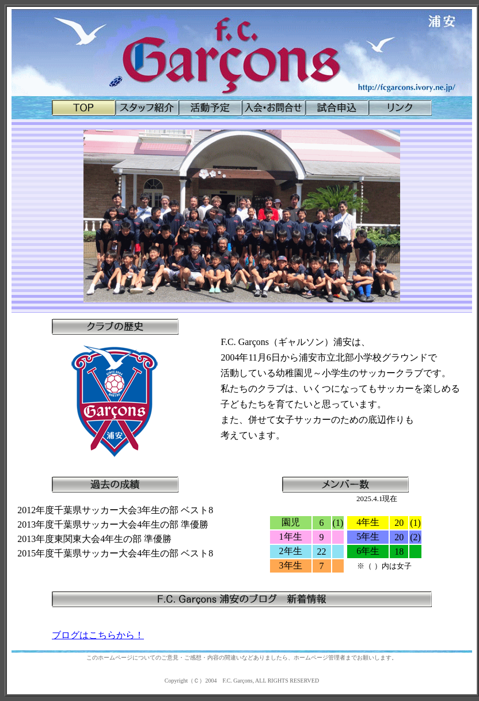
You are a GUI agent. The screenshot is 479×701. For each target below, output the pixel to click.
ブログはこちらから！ (98, 635)
